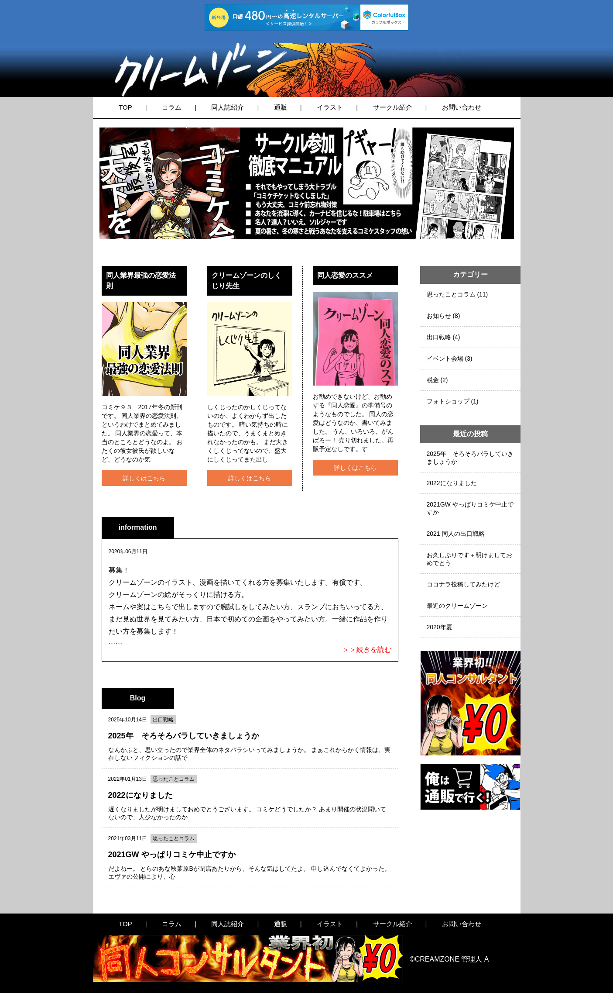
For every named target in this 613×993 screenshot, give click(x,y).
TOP (125, 107)
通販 (280, 107)
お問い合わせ (461, 107)
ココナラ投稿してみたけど (463, 584)
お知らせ (439, 315)
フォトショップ (448, 401)
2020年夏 (439, 627)
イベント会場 (445, 358)
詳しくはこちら (144, 478)
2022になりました (452, 482)
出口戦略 (439, 337)
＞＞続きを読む (366, 649)
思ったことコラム (451, 294)
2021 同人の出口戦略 (456, 533)
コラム (172, 107)
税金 (433, 379)
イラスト (330, 107)
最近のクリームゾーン (457, 605)
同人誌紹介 (227, 107)
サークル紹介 (392, 107)
